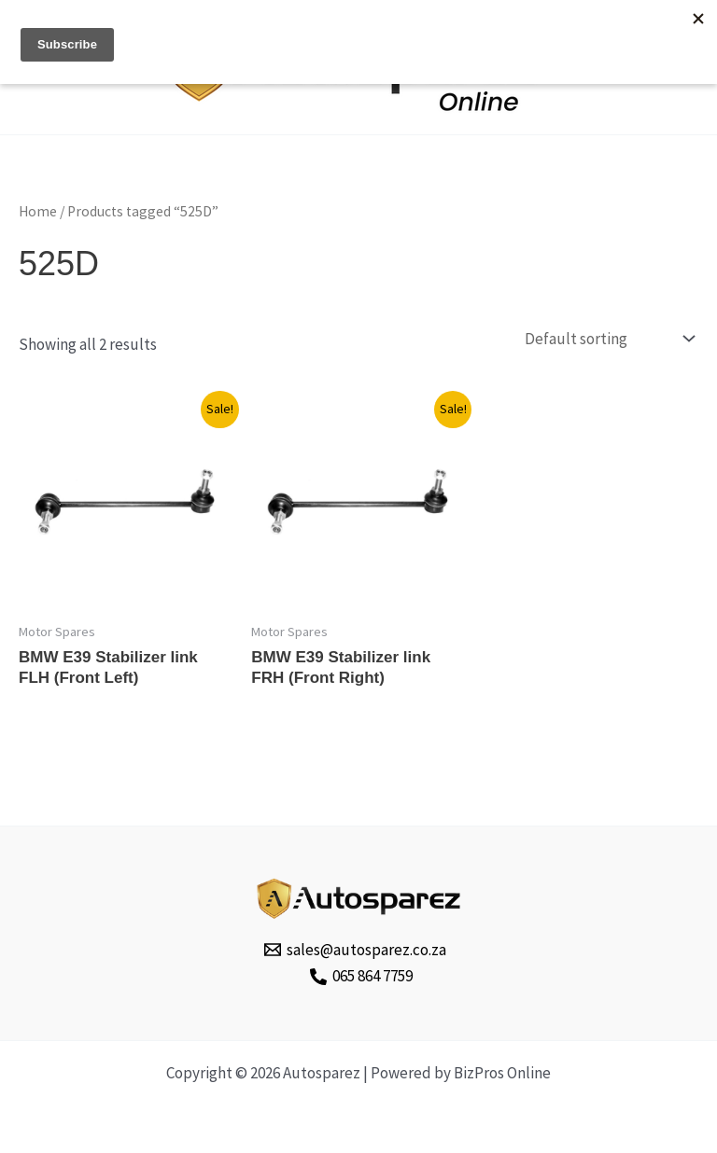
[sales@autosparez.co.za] (356, 949)
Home (38, 211)
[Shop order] (607, 339)
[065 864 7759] (361, 976)
